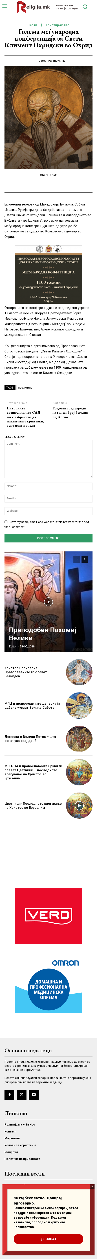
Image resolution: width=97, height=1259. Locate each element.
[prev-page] (76, 559)
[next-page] (85, 559)
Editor (13, 646)
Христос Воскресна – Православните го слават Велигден (25, 672)
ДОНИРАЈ (48, 1239)
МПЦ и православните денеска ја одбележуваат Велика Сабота (32, 706)
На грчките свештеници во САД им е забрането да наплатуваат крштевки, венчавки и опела (25, 417)
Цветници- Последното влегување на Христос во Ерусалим (33, 806)
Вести (32, 25)
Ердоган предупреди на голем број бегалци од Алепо (70, 412)
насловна (25, 387)
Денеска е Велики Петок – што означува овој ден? (30, 739)
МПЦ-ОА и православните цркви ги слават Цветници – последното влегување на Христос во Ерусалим (33, 772)
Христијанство (58, 25)
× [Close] (92, 1186)
